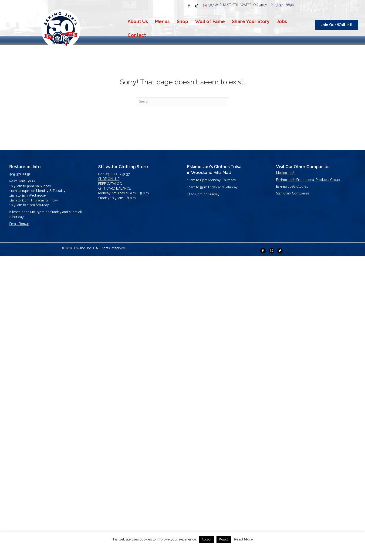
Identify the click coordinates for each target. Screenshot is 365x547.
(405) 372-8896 (282, 5)
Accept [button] (206, 539)
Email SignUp (19, 224)
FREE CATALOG (110, 184)
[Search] (182, 101)
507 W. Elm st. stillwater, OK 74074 (237, 5)
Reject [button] (223, 539)
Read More (243, 539)
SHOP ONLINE (108, 179)
